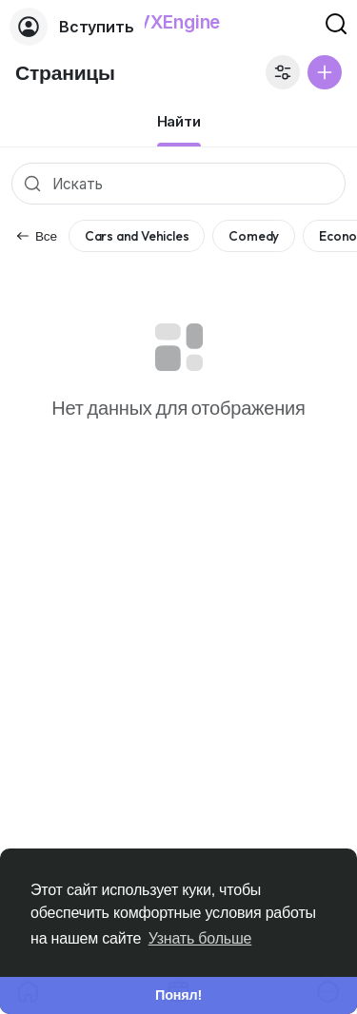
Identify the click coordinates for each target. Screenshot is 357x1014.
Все (36, 235)
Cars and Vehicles (137, 235)
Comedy (253, 235)
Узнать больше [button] (200, 938)
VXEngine (178, 22)
